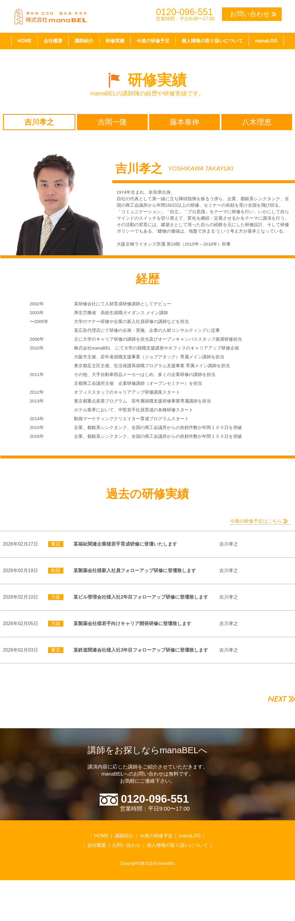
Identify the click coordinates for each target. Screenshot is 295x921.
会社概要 (53, 40)
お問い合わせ (126, 861)
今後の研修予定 (152, 40)
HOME (24, 40)
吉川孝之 (39, 122)
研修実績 (115, 40)
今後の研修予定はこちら (256, 521)
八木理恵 (256, 122)
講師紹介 (84, 40)
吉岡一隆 (112, 122)
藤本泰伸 (184, 122)
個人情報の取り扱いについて (212, 40)
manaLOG (266, 40)
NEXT (276, 715)
